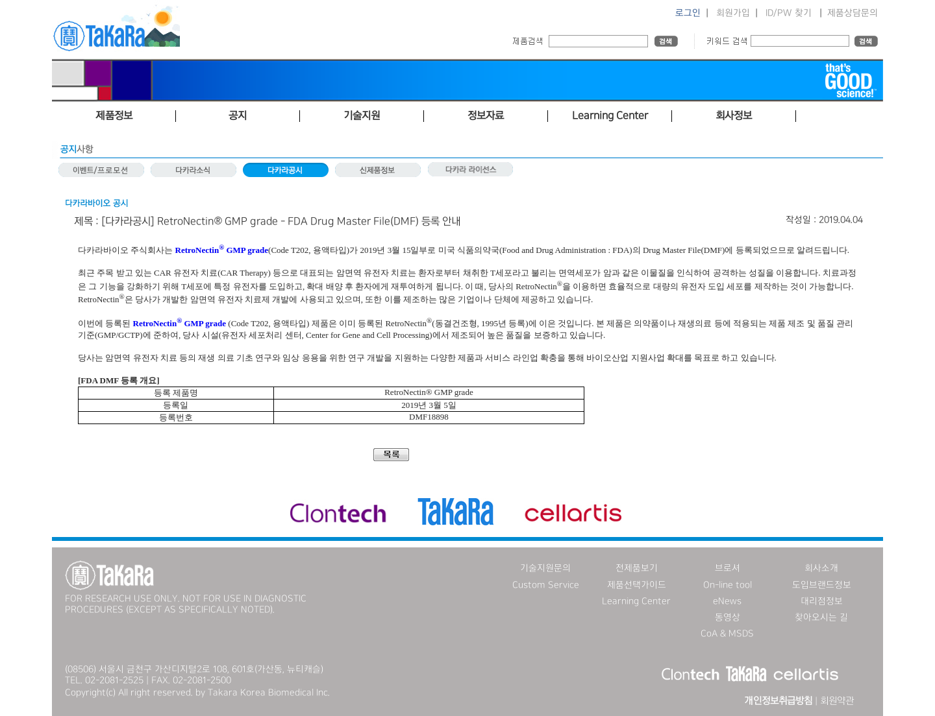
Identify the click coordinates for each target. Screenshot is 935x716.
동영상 (727, 617)
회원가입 (733, 13)
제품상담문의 (852, 13)
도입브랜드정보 (821, 585)
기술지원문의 (545, 568)
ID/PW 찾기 (789, 13)
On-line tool (727, 585)
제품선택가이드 (636, 585)
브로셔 (727, 568)
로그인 (688, 13)
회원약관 (837, 701)
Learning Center (636, 601)
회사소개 (821, 568)
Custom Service (545, 585)
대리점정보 (822, 601)
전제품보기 (637, 568)
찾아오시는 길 (821, 617)
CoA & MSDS (727, 633)
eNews (727, 601)
